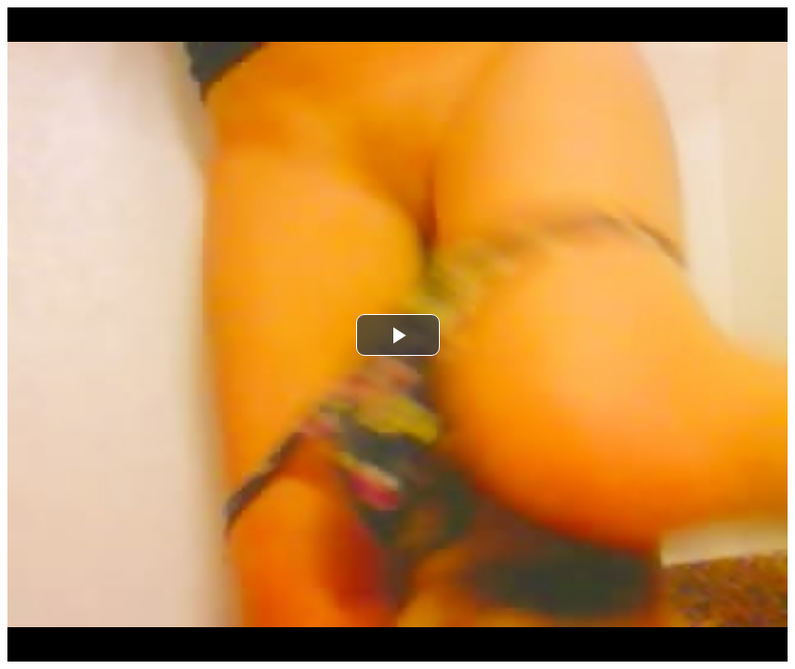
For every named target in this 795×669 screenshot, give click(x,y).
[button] (398, 335)
